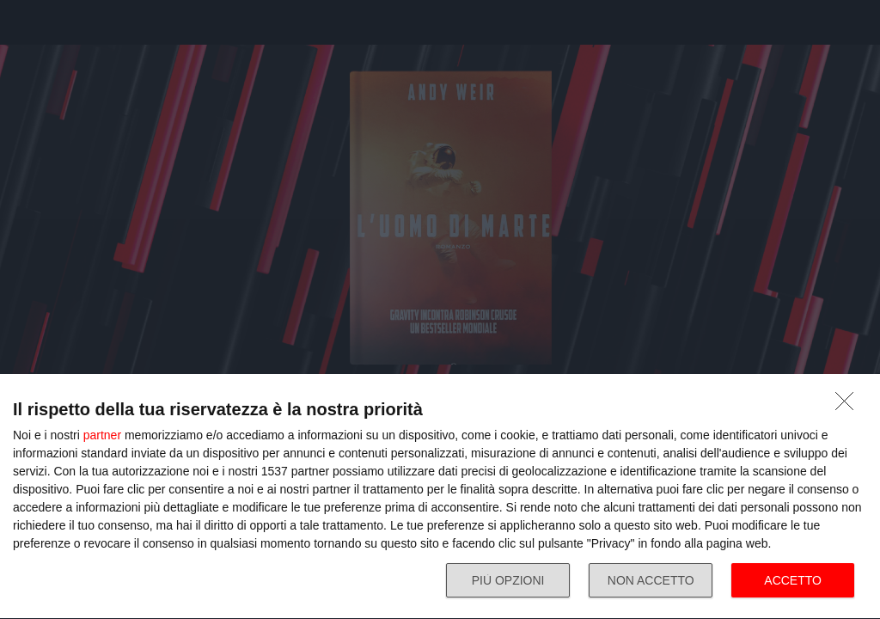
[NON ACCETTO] (849, 406)
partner (102, 435)
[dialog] (440, 497)
